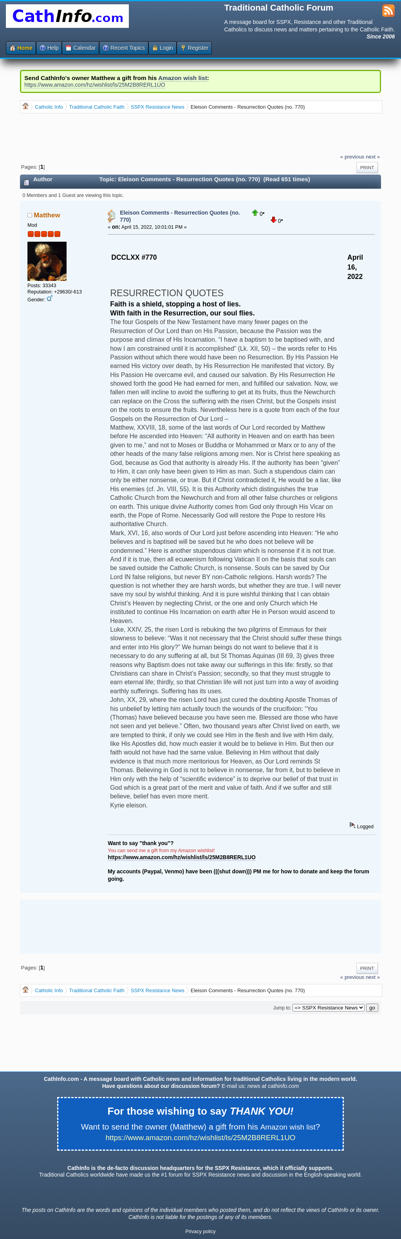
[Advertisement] (162, 133)
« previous (352, 157)
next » (373, 157)
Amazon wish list (182, 78)
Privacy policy (201, 1231)
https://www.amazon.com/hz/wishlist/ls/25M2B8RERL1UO (94, 85)
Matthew (47, 215)
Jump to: (282, 1008)
